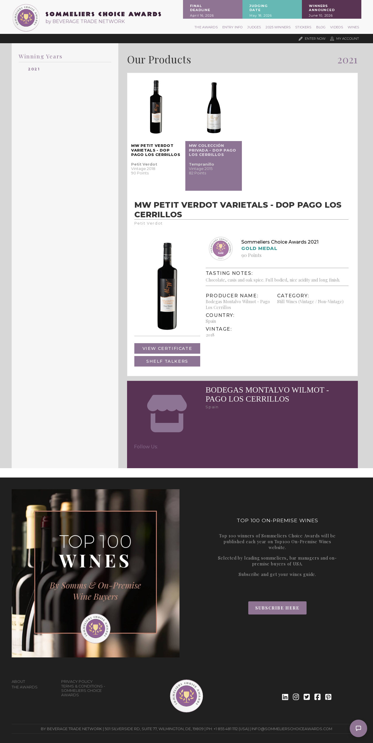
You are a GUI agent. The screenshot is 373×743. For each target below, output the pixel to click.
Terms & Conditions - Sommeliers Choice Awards (83, 690)
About (18, 681)
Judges (254, 27)
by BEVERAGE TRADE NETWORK (85, 21)
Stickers (303, 27)
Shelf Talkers (167, 361)
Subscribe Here (277, 608)
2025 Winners (278, 27)
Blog (321, 27)
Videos (336, 27)
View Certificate (167, 348)
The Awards (206, 27)
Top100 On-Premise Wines (303, 541)
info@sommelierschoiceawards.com (291, 729)
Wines (353, 27)
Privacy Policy (77, 681)
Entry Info (232, 27)
